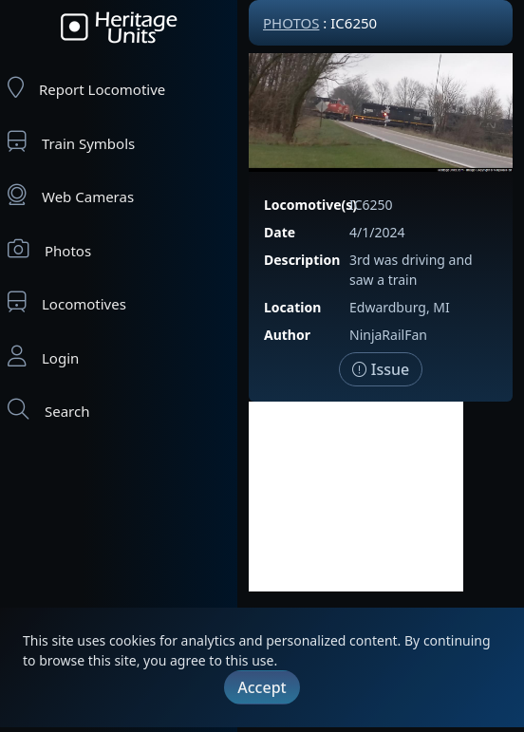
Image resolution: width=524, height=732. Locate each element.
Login (43, 356)
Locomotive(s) (310, 205)
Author (287, 335)
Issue (381, 369)
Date (279, 232)
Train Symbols (71, 142)
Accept (261, 687)
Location (292, 307)
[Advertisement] (356, 496)
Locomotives (67, 302)
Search (48, 410)
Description (302, 260)
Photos (49, 249)
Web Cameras (71, 195)
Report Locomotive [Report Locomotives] (86, 88)
